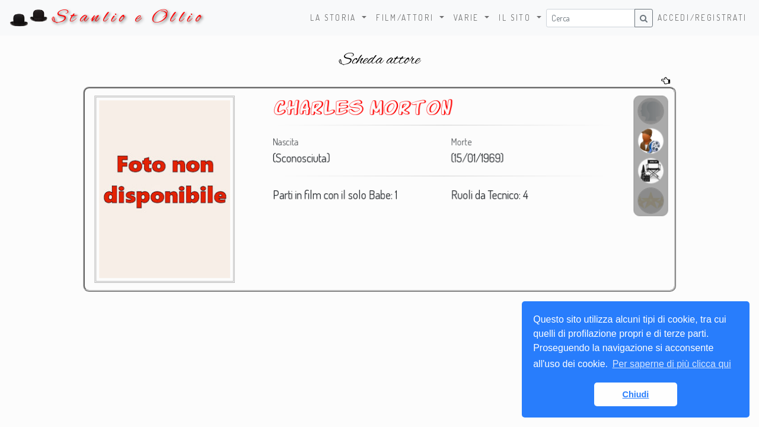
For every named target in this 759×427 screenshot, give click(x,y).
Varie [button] (468, 17)
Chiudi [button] (636, 394)
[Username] (590, 18)
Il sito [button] (516, 17)
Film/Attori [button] (406, 17)
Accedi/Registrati (702, 17)
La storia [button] (335, 17)
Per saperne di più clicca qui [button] (672, 364)
